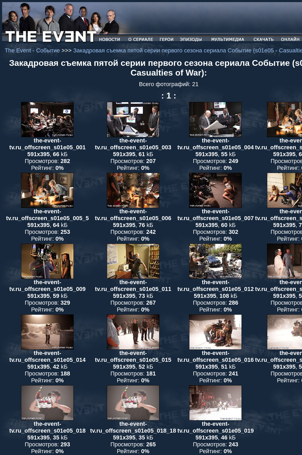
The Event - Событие (33, 50)
